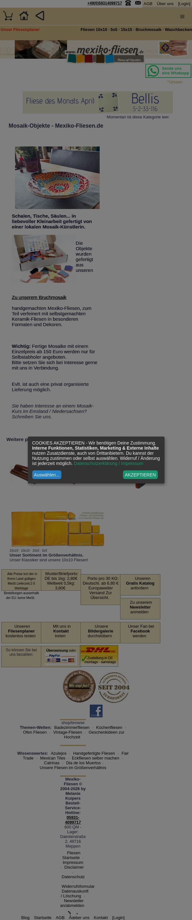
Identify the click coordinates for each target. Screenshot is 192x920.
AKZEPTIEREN (140, 474)
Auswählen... (46, 474)
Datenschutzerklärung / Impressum (108, 463)
